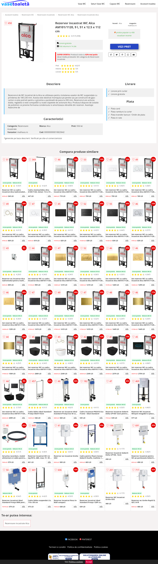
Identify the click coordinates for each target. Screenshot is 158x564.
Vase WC (82, 3)
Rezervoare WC (28, 15)
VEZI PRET (124, 46)
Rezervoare (130, 3)
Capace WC (115, 3)
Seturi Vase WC (98, 3)
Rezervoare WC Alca (66, 15)
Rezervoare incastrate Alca (88, 15)
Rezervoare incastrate (46, 15)
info (23, 196)
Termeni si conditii (57, 547)
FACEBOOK (71, 539)
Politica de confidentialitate (79, 547)
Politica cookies (101, 547)
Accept (89, 561)
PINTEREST (85, 539)
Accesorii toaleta (147, 3)
